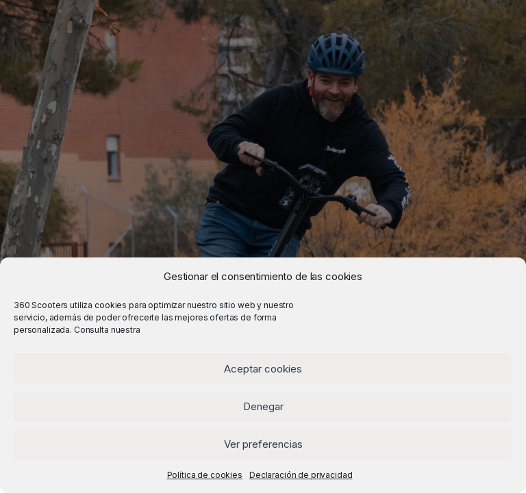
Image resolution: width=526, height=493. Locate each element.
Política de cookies (204, 475)
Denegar (263, 406)
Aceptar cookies (263, 368)
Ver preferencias (263, 444)
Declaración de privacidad (301, 475)
